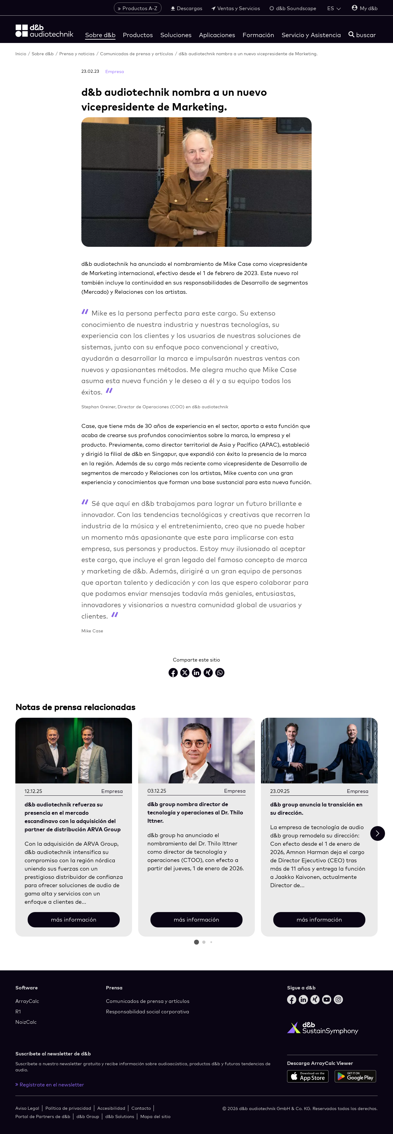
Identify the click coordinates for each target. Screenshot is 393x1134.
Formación (258, 35)
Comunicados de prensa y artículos (137, 53)
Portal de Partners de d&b (42, 1116)
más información (73, 919)
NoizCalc (26, 1022)
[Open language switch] (334, 8)
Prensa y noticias (77, 53)
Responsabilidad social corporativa (147, 1011)
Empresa (114, 71)
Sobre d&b (100, 35)
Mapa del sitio (155, 1116)
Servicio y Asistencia (311, 35)
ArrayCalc (27, 1001)
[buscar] (362, 34)
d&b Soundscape (292, 8)
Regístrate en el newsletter (49, 1085)
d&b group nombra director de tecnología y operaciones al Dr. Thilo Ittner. (195, 812)
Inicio (21, 53)
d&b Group (87, 1116)
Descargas (186, 8)
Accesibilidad (111, 1108)
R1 (18, 1011)
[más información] (73, 751)
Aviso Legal (27, 1108)
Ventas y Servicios (236, 8)
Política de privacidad (68, 1108)
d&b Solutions (119, 1116)
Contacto (141, 1108)
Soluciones (176, 35)
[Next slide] (377, 833)
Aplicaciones (217, 35)
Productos (138, 35)
